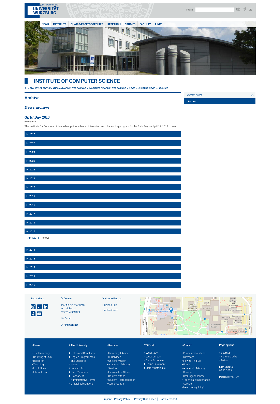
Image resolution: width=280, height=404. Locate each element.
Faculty (145, 24)
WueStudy (151, 353)
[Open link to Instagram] (33, 306)
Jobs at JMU (77, 368)
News (45, 24)
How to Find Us (113, 298)
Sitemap (225, 353)
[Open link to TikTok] (40, 306)
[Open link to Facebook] (33, 314)
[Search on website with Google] (214, 9)
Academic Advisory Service (118, 366)
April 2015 (33, 237)
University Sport (116, 361)
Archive (163, 88)
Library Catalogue (155, 368)
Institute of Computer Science (77, 81)
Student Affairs (116, 376)
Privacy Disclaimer (145, 399)
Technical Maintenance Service (196, 382)
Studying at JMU (42, 357)
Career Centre (115, 384)
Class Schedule (154, 361)
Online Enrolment (154, 364)
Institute (59, 24)
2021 (32, 178)
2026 (32, 134)
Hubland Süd (109, 304)
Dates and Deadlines (82, 353)
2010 (32, 285)
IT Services (114, 357)
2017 (32, 213)
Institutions (39, 368)
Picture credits (228, 357)
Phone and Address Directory (194, 355)
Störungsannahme (193, 376)
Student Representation (121, 380)
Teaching (38, 365)
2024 (32, 152)
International (39, 372)
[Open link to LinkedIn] (46, 306)
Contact (68, 298)
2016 (32, 222)
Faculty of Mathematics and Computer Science (58, 88)
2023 (32, 160)
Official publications (81, 384)
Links (158, 24)
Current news (146, 88)
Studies (130, 24)
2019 (32, 196)
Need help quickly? (193, 387)
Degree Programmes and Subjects (82, 359)
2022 (32, 169)
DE (250, 9)
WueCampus (152, 357)
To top (223, 361)
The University (41, 353)
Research (114, 24)
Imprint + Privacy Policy (116, 399)
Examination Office (118, 372)
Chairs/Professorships (87, 24)
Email (68, 318)
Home (36, 345)
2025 (32, 143)
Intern (189, 9)
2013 (32, 258)
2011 (32, 276)
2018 (32, 205)
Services (112, 345)
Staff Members (78, 372)
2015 (32, 231)
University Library (117, 353)
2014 (32, 249)
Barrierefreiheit (168, 399)
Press (186, 365)
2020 (32, 187)
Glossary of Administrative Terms (82, 378)
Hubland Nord (110, 310)
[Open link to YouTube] (40, 314)
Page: (222, 376)
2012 (32, 267)
